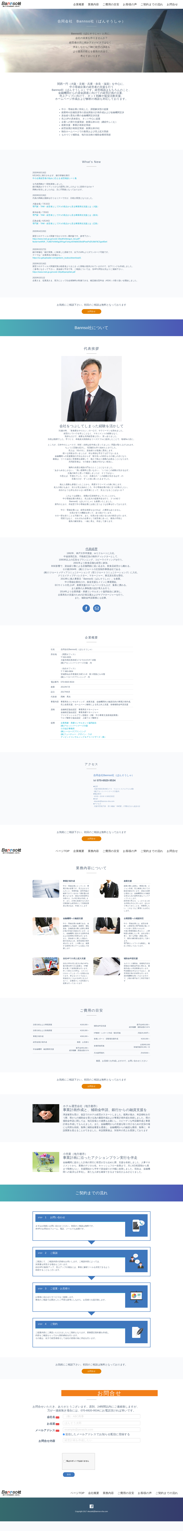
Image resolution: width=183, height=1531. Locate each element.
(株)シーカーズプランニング (73, 733)
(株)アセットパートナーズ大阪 (74, 728)
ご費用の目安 (105, 4)
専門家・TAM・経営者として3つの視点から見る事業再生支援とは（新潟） (66, 215)
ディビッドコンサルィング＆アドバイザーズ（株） (83, 739)
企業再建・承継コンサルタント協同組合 (78, 725)
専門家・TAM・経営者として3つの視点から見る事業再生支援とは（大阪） (66, 206)
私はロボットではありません (76, 1469)
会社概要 (88, 1502)
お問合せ (166, 4)
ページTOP (57, 854)
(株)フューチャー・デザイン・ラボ (76, 736)
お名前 (51, 1431)
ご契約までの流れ (146, 4)
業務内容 (87, 4)
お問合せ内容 (46, 1448)
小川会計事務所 (68, 730)
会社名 (51, 1424)
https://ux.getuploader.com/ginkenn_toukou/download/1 (57, 258)
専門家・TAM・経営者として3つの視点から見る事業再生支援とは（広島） (66, 223)
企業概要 (73, 4)
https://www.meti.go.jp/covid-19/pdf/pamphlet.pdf (54, 272)
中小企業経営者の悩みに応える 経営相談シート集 (55, 178)
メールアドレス (45, 1438)
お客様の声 (124, 4)
